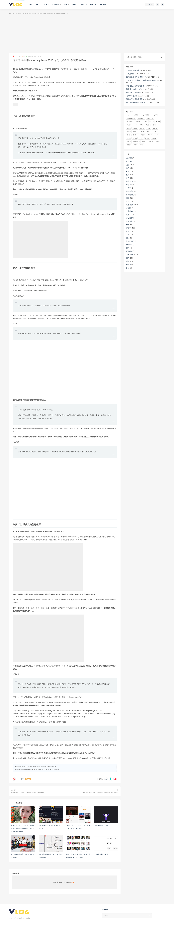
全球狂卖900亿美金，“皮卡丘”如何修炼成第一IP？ (28, 792)
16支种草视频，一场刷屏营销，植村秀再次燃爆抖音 (100, 792)
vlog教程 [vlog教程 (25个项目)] (150, 118)
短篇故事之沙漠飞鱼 (133, 92)
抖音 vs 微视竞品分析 (101, 825)
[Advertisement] (87, 33)
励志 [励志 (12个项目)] (129, 125)
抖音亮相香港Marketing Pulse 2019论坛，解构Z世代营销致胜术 (40, 769)
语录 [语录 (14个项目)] (129, 145)
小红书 (128, 188)
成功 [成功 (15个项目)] (155, 128)
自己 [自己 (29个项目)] (151, 141)
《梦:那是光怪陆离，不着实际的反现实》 (141, 80)
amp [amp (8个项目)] (128, 115)
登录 (72, 882)
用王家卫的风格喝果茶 (134, 99)
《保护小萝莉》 (132, 96)
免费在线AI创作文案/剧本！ (136, 102)
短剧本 (128, 228)
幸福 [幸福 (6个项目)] (154, 125)
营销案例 (29, 56)
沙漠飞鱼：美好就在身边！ (136, 86)
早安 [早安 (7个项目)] (148, 131)
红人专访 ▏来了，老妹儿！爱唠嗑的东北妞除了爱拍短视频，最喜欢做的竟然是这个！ (22, 828)
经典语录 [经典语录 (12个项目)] (136, 141)
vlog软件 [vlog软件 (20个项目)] (130, 121)
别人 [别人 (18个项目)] (151, 121)
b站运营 (129, 158)
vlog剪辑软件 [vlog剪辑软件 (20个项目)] (131, 118)
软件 (127, 258)
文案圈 (128, 208)
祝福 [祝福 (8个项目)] (128, 141)
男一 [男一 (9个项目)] (135, 138)
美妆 (127, 235)
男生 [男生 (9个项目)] (141, 138)
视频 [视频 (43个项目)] (158, 141)
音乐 (127, 268)
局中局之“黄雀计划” (133, 89)
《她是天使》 (131, 74)
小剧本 (128, 185)
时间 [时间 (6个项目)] (154, 131)
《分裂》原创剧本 (132, 70)
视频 (127, 248)
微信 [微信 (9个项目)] (128, 128)
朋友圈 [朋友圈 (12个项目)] (135, 135)
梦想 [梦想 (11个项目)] (143, 135)
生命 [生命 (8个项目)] (156, 135)
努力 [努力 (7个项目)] (158, 121)
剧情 (127, 165)
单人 (127, 168)
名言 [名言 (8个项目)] (141, 125)
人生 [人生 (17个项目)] (145, 121)
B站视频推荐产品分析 (101, 854)
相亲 (127, 225)
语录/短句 (129, 255)
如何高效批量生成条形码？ (136, 77)
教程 (127, 201)
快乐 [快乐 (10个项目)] (135, 128)
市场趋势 (129, 191)
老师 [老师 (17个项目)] (144, 141)
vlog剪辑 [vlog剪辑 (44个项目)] (156, 115)
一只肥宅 (16, 56)
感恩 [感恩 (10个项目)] (142, 128)
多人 (127, 178)
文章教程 (129, 218)
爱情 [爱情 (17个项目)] (150, 135)
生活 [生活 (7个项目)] (128, 138)
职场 (127, 238)
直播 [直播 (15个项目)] (154, 138)
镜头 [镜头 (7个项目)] (141, 145)
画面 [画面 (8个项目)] (147, 138)
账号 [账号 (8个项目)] (135, 145)
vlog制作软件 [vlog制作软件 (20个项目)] (146, 115)
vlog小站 (19, 13)
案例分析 (129, 221)
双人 (127, 171)
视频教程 (129, 251)
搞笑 (127, 198)
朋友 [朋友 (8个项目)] (128, 135)
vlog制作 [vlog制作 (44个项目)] (136, 115)
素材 (127, 231)
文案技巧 (129, 211)
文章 (24, 13)
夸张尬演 (129, 181)
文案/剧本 (129, 205)
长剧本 (128, 265)
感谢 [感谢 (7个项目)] (148, 128)
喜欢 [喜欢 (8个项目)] (147, 125)
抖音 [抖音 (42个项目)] (135, 131)
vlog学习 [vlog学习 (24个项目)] (141, 118)
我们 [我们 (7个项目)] (128, 131)
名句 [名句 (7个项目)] (135, 125)
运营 (127, 261)
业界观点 (129, 161)
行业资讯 (129, 245)
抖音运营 (129, 195)
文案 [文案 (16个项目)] (142, 131)
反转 (127, 175)
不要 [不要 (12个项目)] (138, 121)
